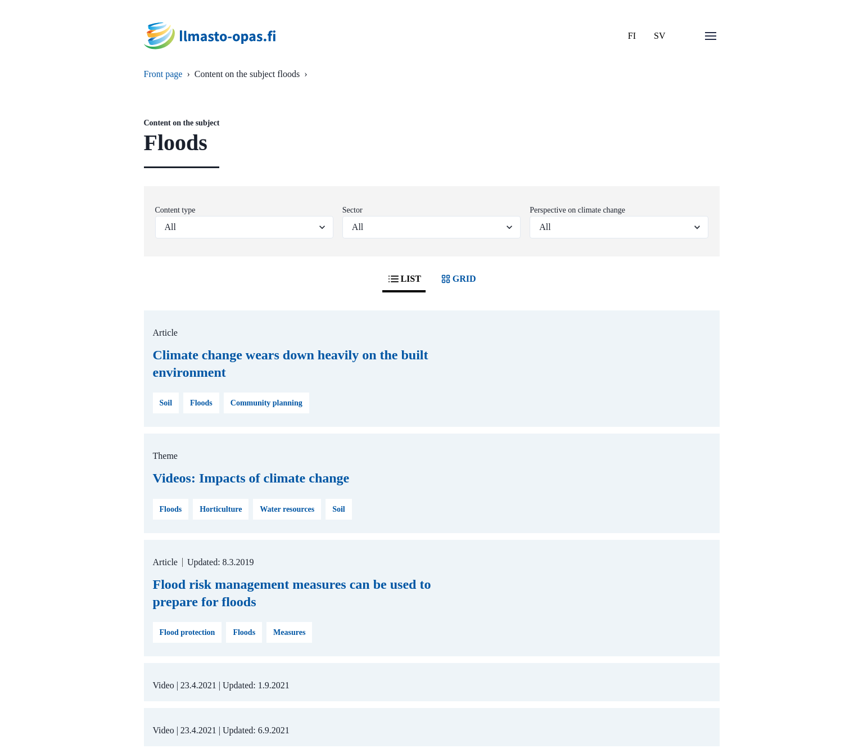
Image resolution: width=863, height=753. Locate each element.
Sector (352, 210)
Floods (201, 403)
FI (632, 35)
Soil (166, 403)
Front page (163, 74)
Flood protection (187, 632)
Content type (175, 210)
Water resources (287, 509)
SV (659, 35)
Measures (289, 632)
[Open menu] (711, 36)
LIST (404, 279)
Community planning (266, 403)
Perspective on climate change (577, 210)
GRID (457, 279)
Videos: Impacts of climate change (251, 478)
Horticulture (221, 509)
